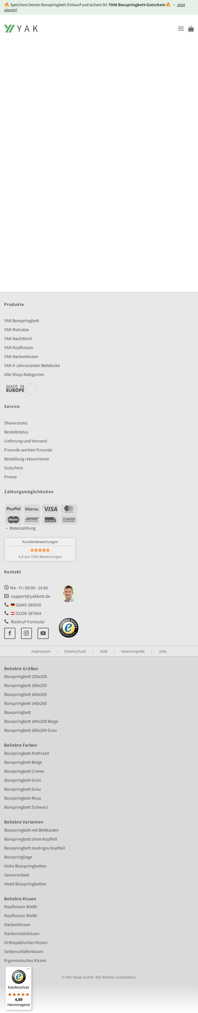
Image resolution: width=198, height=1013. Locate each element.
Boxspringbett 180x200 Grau (30, 730)
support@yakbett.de (27, 596)
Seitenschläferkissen (23, 951)
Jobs (163, 651)
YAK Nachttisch (18, 338)
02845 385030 (22, 605)
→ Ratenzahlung (20, 528)
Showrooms (15, 423)
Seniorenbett (16, 875)
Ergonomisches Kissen (25, 960)
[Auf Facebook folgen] (9, 633)
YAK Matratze (16, 330)
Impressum (40, 651)
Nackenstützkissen (21, 933)
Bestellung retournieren (26, 459)
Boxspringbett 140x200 (25, 703)
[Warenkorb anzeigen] (191, 28)
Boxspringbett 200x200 (25, 676)
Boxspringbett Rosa (22, 798)
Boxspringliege (18, 857)
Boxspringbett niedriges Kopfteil (34, 848)
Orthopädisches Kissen (26, 942)
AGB (103, 651)
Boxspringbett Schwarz (26, 807)
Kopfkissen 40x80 (20, 907)
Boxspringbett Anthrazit (26, 753)
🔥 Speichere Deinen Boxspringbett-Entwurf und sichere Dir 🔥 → (94, 7)
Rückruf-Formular (24, 622)
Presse (10, 477)
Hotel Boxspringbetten (25, 884)
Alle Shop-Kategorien (24, 374)
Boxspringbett (17, 712)
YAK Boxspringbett (21, 321)
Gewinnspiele (133, 651)
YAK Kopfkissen (18, 347)
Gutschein (13, 468)
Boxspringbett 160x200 (25, 694)
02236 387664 (22, 613)
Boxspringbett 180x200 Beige (31, 721)
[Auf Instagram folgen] (26, 633)
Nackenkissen (17, 924)
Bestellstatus (16, 432)
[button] (181, 28)
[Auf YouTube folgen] (43, 633)
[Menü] (28, 970)
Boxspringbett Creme (24, 771)
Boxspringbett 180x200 (25, 685)
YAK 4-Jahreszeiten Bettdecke (32, 365)
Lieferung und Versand (25, 441)
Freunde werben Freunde (28, 450)
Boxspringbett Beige (23, 762)
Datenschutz (75, 651)
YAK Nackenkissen (21, 356)
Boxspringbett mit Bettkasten (31, 830)
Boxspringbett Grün (22, 780)
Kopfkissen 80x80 (20, 916)
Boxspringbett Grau (22, 789)
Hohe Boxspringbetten (25, 866)
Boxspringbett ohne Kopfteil (30, 839)
